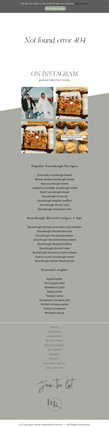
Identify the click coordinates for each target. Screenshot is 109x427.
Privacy (54, 359)
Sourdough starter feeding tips (54, 261)
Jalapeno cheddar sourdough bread (54, 188)
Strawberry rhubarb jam (54, 300)
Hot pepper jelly (54, 283)
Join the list (55, 384)
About (54, 327)
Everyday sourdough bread (54, 175)
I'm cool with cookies (55, 8)
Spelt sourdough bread (54, 192)
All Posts (54, 350)
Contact (54, 354)
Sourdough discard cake (54, 248)
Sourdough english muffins (54, 200)
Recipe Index (54, 341)
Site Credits (54, 368)
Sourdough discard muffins (54, 244)
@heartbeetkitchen (54, 80)
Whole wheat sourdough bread (54, 179)
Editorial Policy (54, 363)
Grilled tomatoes (54, 308)
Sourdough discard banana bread (54, 240)
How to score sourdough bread (54, 257)
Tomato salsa (54, 296)
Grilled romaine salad (54, 304)
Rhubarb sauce (54, 313)
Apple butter (54, 279)
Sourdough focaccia (54, 196)
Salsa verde (54, 291)
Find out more (81, 4)
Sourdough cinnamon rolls (54, 209)
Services (54, 332)
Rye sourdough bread (54, 183)
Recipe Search (54, 345)
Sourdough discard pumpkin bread (54, 252)
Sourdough (54, 336)
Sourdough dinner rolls (54, 205)
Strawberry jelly (54, 287)
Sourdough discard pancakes (54, 235)
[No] (105, 6)
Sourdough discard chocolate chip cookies (54, 227)
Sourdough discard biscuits (54, 231)
